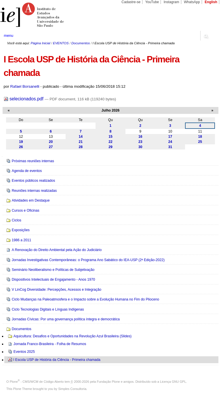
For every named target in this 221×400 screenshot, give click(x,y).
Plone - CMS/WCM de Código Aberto (37, 381)
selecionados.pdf (24, 98)
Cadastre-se (130, 2)
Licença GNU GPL (173, 381)
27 (51, 147)
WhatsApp (192, 2)
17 (170, 137)
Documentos (80, 43)
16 (140, 137)
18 (200, 137)
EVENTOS (60, 43)
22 (110, 142)
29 (110, 147)
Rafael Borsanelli (24, 86)
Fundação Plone (108, 381)
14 (81, 137)
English (211, 2)
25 (200, 142)
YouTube (152, 2)
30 (140, 147)
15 (110, 137)
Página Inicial (40, 43)
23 (140, 142)
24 (170, 142)
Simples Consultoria (72, 389)
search (205, 36)
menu (8, 35)
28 (81, 147)
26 (21, 147)
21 (81, 142)
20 (51, 142)
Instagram (171, 2)
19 (21, 142)
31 (170, 147)
